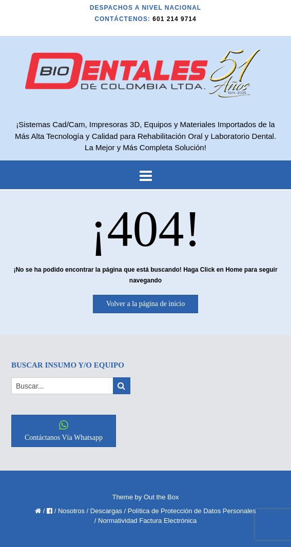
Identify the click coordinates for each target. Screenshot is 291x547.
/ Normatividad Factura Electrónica (145, 520)
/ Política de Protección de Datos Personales (190, 511)
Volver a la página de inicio (145, 304)
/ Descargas (104, 511)
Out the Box (161, 497)
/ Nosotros (69, 511)
